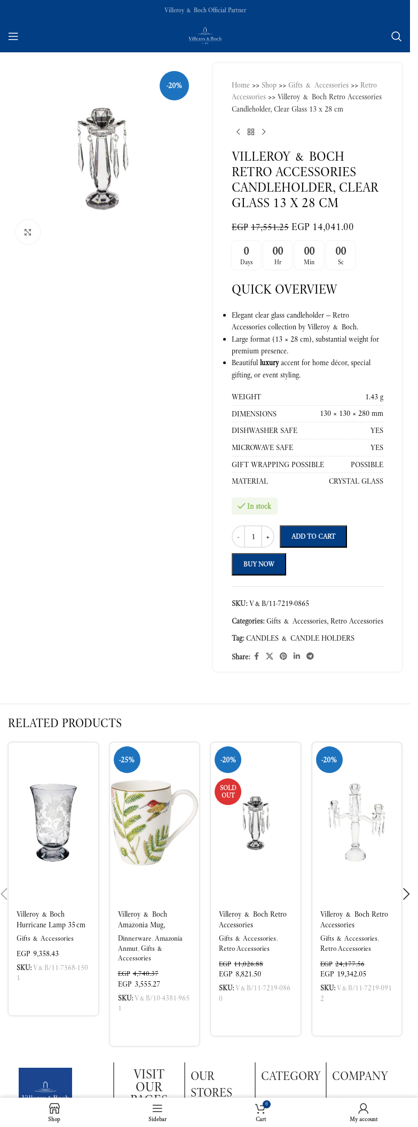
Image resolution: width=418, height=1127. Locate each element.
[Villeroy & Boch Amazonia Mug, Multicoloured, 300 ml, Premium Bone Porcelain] (155, 823)
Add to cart (313, 536)
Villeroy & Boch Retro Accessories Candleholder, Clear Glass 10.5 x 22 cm (253, 929)
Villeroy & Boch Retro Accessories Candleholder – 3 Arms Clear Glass (354, 929)
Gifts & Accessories (45, 938)
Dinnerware (135, 938)
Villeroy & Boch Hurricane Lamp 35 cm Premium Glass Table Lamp (51, 929)
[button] (53, 997)
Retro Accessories (244, 948)
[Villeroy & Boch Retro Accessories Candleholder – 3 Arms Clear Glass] (357, 823)
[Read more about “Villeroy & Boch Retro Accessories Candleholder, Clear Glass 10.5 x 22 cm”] (256, 1018)
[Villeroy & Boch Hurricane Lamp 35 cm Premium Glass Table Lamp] (53, 823)
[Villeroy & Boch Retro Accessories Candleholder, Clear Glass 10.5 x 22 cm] (256, 823)
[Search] (396, 36)
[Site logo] (205, 35)
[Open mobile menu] (13, 36)
